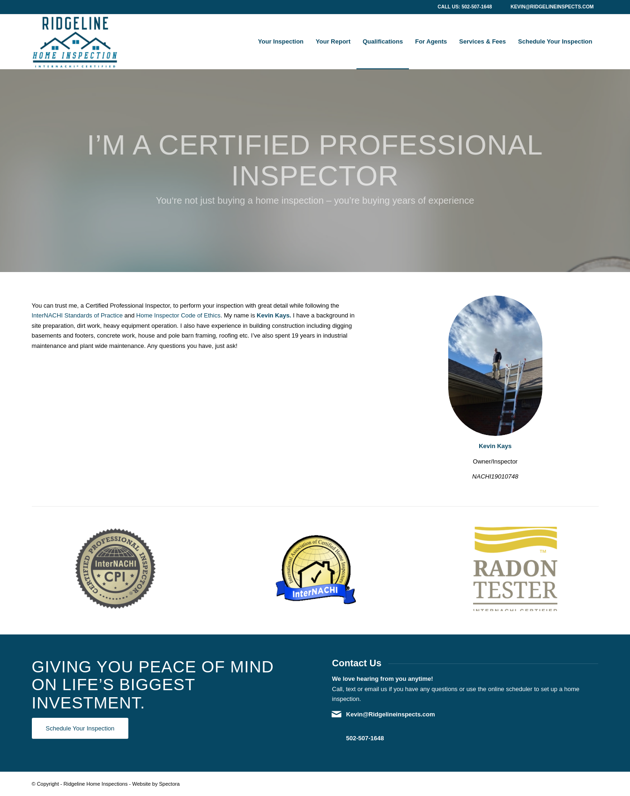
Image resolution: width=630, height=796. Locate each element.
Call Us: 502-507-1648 (464, 6)
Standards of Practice (94, 315)
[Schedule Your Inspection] (80, 728)
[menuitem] (281, 42)
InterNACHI (47, 315)
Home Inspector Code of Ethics (178, 315)
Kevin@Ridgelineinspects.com (552, 6)
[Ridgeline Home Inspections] (75, 42)
